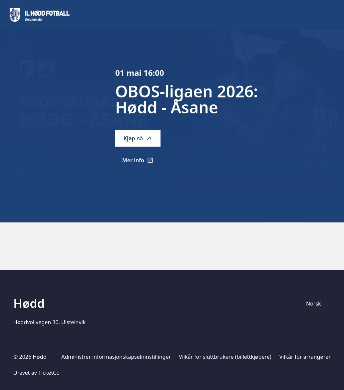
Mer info (141, 162)
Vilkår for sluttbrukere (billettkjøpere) (225, 356)
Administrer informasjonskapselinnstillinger (116, 356)
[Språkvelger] (316, 303)
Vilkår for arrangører (305, 356)
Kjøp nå (138, 138)
